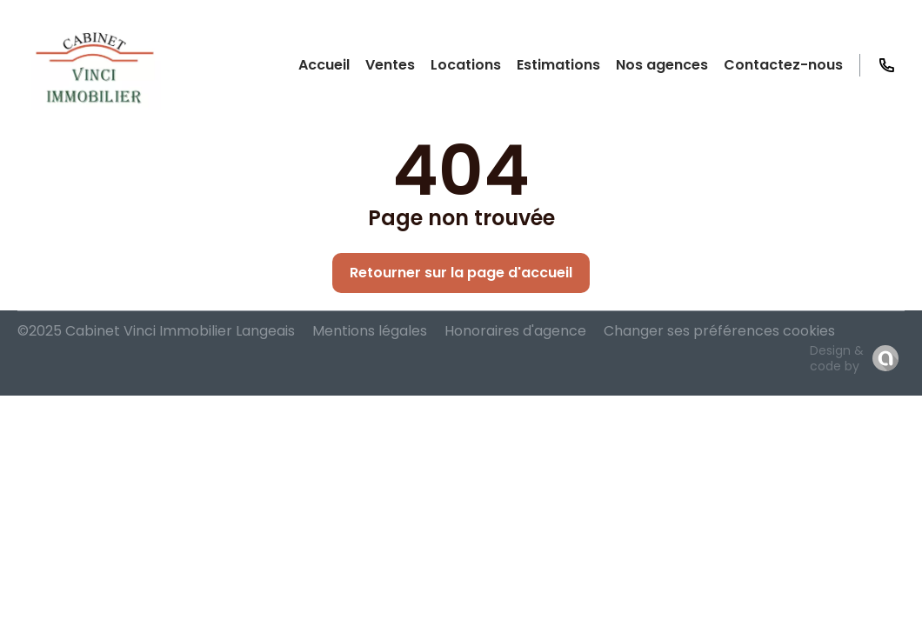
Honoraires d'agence (515, 331)
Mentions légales (369, 331)
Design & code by (837, 358)
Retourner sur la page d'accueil (461, 273)
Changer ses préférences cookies (719, 331)
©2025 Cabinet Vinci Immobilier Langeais (156, 331)
